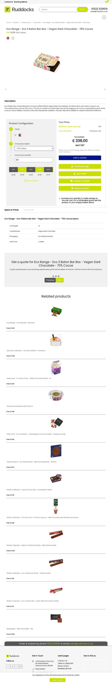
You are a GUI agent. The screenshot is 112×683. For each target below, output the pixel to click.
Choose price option (22, 144)
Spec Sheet (80, 174)
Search (82, 9)
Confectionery (26, 22)
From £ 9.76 (10, 495)
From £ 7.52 (10, 578)
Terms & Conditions (65, 663)
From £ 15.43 (10, 551)
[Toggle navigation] (56, 17)
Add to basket (80, 157)
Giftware (16, 22)
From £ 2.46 (10, 412)
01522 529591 (99, 9)
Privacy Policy (63, 666)
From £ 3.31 (10, 606)
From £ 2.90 (10, 384)
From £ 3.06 (10, 328)
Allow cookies (58, 680)
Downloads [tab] (28, 209)
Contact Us (8, 2)
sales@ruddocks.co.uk (99, 11)
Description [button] (10, 101)
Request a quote (80, 188)
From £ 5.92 (10, 439)
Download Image (80, 166)
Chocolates (37, 22)
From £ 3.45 (10, 523)
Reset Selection (31, 181)
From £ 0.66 (10, 634)
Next (60, 280)
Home (8, 22)
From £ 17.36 (10, 356)
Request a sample (80, 181)
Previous (50, 280)
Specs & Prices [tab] (11, 209)
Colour (17, 129)
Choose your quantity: (23, 155)
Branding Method (20, 2)
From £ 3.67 (10, 467)
